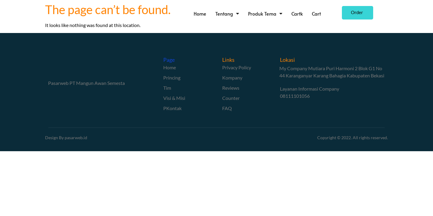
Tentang (239, 13)
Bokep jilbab (121, 155)
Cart (328, 13)
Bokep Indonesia (39, 155)
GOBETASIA (35, 162)
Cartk (309, 13)
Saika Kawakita (306, 155)
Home (212, 13)
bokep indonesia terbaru (82, 155)
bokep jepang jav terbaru (240, 155)
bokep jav (204, 155)
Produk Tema (277, 13)
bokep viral (146, 155)
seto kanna (278, 155)
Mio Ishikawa (336, 155)
